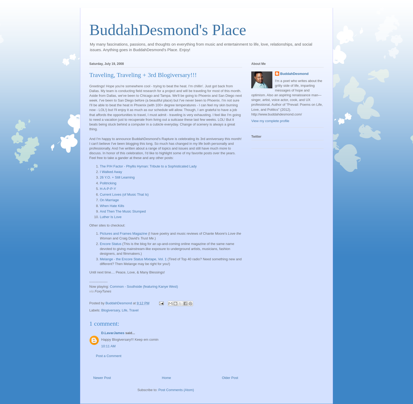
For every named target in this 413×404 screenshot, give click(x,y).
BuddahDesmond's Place (167, 30)
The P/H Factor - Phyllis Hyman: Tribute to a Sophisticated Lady (148, 166)
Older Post (230, 378)
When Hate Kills (112, 206)
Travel (134, 310)
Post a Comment (108, 356)
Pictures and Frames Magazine (123, 233)
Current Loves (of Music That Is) (124, 194)
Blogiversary (110, 310)
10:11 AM (108, 346)
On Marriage (109, 200)
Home (166, 378)
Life (124, 310)
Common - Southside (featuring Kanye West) (144, 286)
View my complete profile (270, 121)
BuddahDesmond (294, 74)
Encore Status (110, 244)
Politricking (108, 183)
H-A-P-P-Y (108, 189)
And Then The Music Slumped (123, 211)
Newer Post (102, 378)
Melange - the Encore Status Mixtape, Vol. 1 (133, 259)
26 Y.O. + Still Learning (117, 177)
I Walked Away (111, 172)
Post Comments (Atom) (176, 390)
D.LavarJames (112, 333)
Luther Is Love (110, 217)
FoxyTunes (103, 291)
